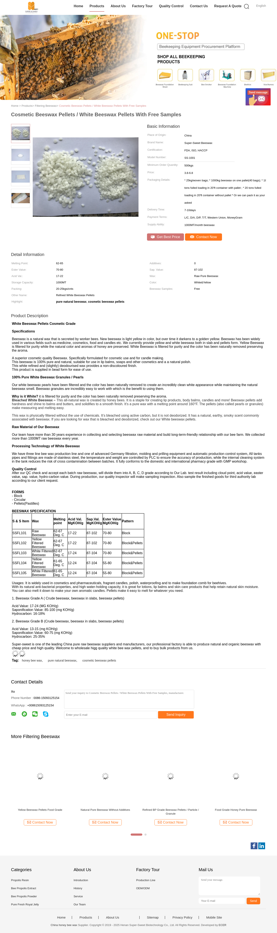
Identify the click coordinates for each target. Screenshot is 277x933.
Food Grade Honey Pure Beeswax (236, 809)
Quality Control (171, 6)
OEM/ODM (143, 888)
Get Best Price (165, 237)
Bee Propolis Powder (24, 896)
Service (78, 896)
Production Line (145, 880)
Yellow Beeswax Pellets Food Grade (40, 809)
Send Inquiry (176, 714)
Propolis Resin (20, 880)
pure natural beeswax (62, 660)
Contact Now (203, 237)
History (77, 888)
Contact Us (199, 6)
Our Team (79, 904)
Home (78, 6)
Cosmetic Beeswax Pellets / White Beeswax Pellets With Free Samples (102, 105)
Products (96, 6)
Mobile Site (214, 917)
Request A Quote (228, 6)
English (261, 5)
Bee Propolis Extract (23, 888)
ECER (222, 925)
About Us (118, 6)
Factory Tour (142, 6)
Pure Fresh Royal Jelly (25, 904)
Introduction (80, 880)
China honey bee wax (64, 925)
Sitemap (153, 917)
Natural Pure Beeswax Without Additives (105, 809)
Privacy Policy (182, 917)
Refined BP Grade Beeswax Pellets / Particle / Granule (171, 811)
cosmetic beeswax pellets (99, 660)
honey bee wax (32, 660)
